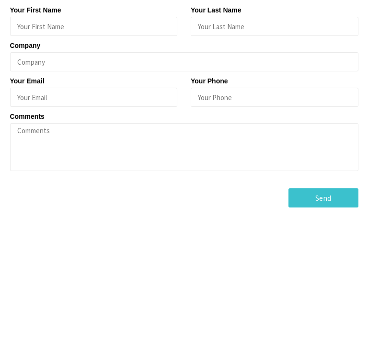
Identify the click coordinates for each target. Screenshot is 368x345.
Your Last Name (216, 10)
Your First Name (35, 10)
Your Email (27, 81)
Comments (27, 116)
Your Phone (209, 81)
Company (25, 45)
